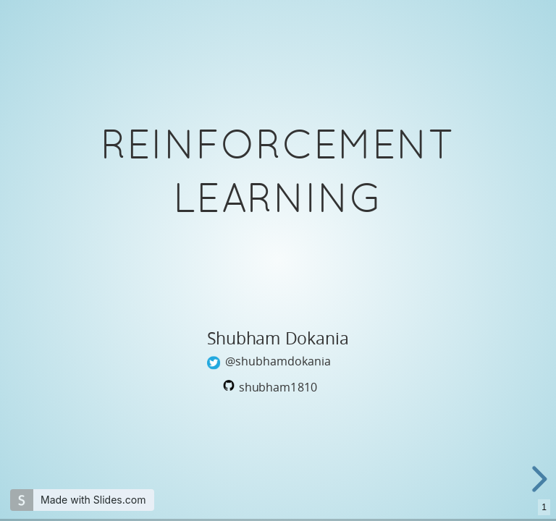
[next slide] (537, 479)
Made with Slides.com (93, 500)
